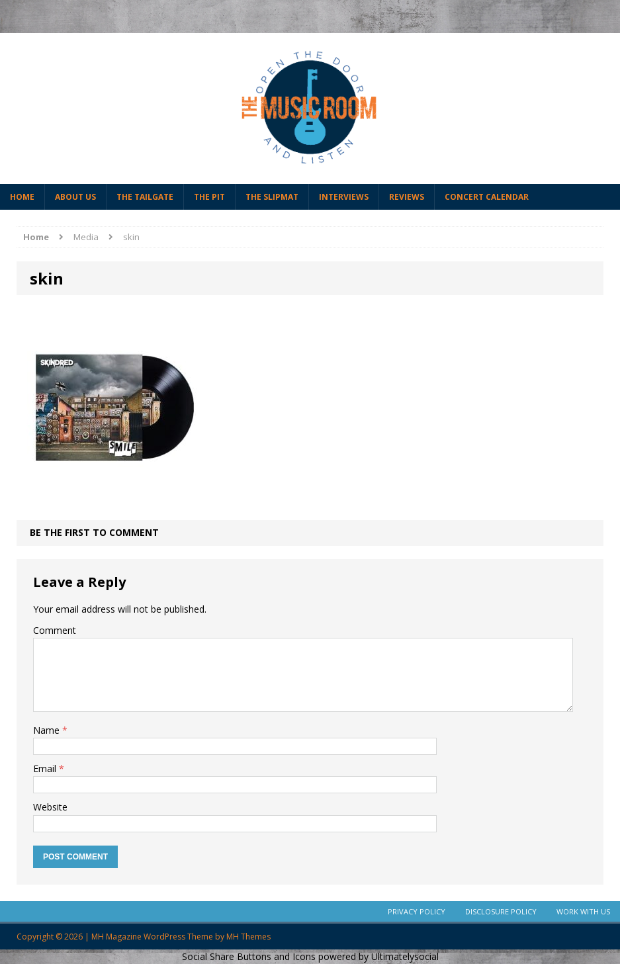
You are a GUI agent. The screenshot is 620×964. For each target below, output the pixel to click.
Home (22, 196)
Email (46, 768)
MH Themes (248, 936)
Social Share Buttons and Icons (249, 956)
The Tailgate (144, 196)
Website (50, 807)
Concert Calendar (487, 196)
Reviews (406, 196)
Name (47, 730)
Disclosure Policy (501, 911)
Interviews (344, 196)
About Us (75, 196)
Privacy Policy (416, 911)
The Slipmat (271, 196)
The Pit (209, 196)
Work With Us (583, 911)
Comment (54, 630)
